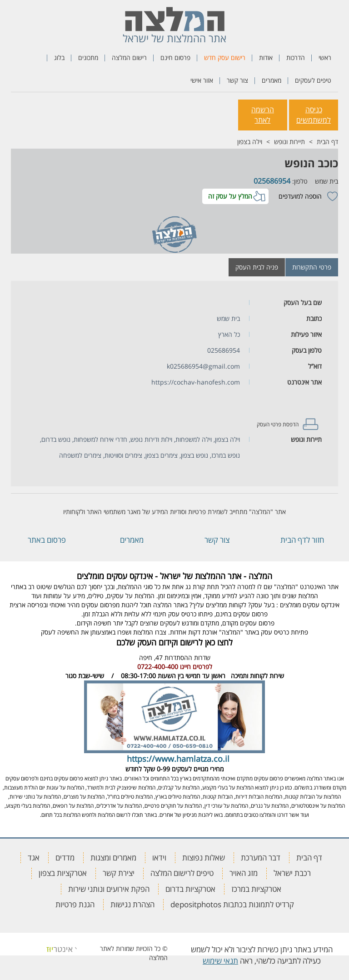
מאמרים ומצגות (113, 857)
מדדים (65, 857)
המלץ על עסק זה (230, 196)
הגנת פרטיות (75, 904)
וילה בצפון (249, 141)
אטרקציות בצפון (63, 873)
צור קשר (237, 80)
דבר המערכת (260, 857)
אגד (34, 857)
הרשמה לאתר (262, 115)
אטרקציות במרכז (256, 889)
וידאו (159, 857)
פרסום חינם (175, 57)
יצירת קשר (119, 873)
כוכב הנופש (311, 162)
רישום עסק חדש (224, 57)
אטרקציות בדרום (190, 889)
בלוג (59, 57)
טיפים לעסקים (313, 80)
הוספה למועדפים (300, 196)
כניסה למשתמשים (313, 115)
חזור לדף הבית (302, 540)
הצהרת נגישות (132, 904)
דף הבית (327, 141)
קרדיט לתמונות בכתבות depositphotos (232, 904)
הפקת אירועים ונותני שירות (109, 889)
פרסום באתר (47, 540)
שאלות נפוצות (203, 857)
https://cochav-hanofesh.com (195, 382)
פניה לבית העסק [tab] (256, 267)
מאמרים (271, 80)
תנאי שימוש (220, 960)
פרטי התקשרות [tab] (311, 267)
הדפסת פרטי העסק (278, 424)
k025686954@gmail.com (203, 366)
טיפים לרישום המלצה (182, 873)
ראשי (325, 57)
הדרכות (295, 57)
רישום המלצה (129, 57)
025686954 (272, 181)
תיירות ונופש (289, 141)
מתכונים (88, 57)
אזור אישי (201, 80)
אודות (266, 57)
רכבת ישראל (292, 873)
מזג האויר (243, 873)
